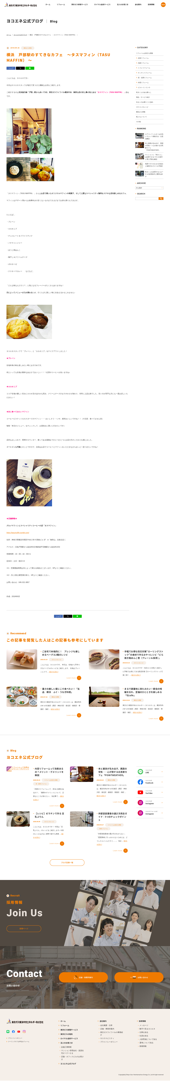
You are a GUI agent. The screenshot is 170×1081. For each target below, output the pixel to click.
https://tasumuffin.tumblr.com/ (18, 535)
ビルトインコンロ (144, 87)
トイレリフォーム (144, 68)
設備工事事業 (66, 1047)
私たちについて (141, 117)
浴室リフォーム (143, 58)
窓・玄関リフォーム (145, 78)
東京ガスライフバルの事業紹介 (111, 1034)
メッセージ (144, 1026)
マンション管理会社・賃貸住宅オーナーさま (72, 1052)
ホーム (9, 35)
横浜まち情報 (28, 48)
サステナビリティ (107, 1039)
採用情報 (142, 1021)
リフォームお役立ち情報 (144, 53)
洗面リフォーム (143, 63)
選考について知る (146, 1043)
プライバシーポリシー (15, 1038)
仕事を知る (144, 1033)
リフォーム (64, 1025)
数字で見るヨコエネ (147, 1029)
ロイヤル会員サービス (69, 1038)
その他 (138, 122)
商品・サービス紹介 (143, 97)
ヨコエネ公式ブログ (20, 35)
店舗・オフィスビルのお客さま (72, 1058)
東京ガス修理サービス (69, 1030)
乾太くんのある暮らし (143, 92)
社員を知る (144, 1036)
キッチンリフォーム (145, 73)
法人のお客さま (66, 1043)
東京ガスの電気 (66, 1034)
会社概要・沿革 (106, 1026)
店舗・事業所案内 (107, 1029)
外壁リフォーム (143, 82)
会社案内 (103, 1021)
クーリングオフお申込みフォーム (18, 1042)
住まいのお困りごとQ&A (144, 102)
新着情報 (143, 1046)
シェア (11, 68)
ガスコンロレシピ (142, 107)
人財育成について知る (148, 1039)
